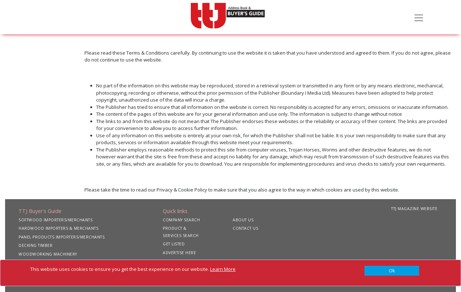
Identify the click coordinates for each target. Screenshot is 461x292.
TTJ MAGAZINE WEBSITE (414, 208)
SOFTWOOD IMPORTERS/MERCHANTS (55, 219)
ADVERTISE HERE (179, 252)
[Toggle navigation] (419, 17)
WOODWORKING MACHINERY (48, 254)
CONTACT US (245, 228)
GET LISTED (174, 243)
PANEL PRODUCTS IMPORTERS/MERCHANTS (62, 237)
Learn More (223, 269)
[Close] (392, 271)
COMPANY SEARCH (181, 219)
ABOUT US (243, 219)
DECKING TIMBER (35, 245)
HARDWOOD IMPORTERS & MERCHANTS (58, 228)
